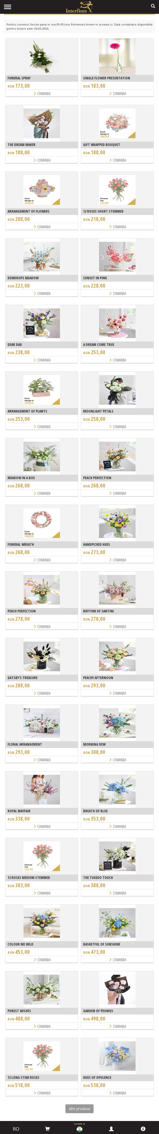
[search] (153, 6)
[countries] (79, 1129)
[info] (143, 1129)
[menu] (7, 7)
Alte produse (79, 1108)
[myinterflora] (111, 1129)
